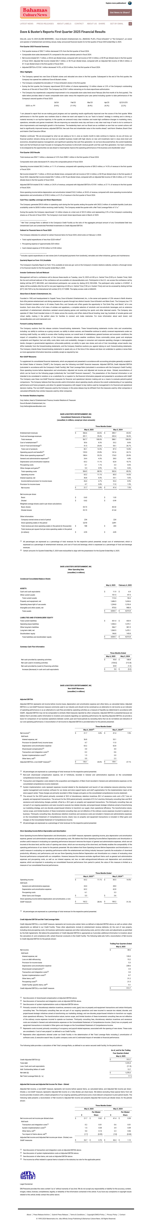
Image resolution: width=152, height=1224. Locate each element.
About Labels (64, 24)
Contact (79, 24)
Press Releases (45, 24)
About (29, 1215)
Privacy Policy (112, 1215)
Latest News (26, 24)
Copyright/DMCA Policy (96, 1215)
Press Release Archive (41, 1215)
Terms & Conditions (77, 1215)
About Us (92, 24)
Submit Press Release (60, 1215)
